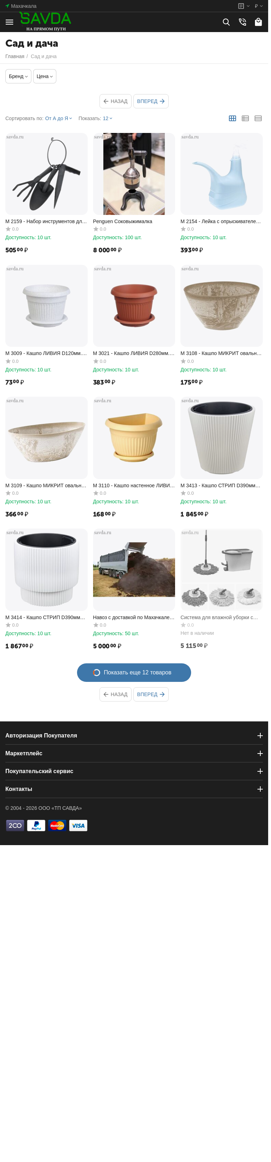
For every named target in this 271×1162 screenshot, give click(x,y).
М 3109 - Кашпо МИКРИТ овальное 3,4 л (46, 486)
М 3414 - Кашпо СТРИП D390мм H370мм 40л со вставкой (42, 618)
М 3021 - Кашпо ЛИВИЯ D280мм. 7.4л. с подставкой (131, 353)
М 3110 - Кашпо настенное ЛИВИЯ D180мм (133, 486)
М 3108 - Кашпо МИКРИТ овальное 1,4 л (221, 353)
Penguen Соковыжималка (122, 221)
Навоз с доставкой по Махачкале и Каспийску (133, 618)
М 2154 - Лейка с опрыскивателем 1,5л (219, 221)
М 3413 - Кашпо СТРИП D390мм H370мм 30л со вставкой (217, 486)
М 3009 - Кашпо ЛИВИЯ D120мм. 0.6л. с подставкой (43, 353)
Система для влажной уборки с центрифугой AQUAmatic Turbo (216, 618)
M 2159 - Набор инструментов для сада (45, 221)
